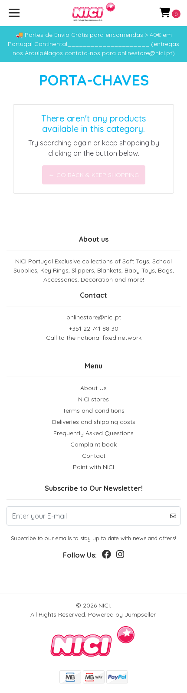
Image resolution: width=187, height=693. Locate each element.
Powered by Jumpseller (121, 614)
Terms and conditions (93, 410)
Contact (93, 456)
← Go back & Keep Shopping (94, 175)
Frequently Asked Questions (93, 433)
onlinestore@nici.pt (93, 317)
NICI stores (93, 399)
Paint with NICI (93, 467)
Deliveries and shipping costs (93, 422)
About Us (93, 388)
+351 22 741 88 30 (93, 333)
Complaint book (93, 444)
